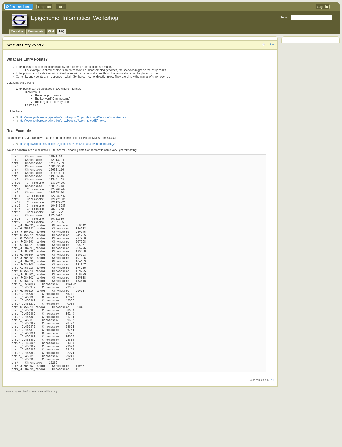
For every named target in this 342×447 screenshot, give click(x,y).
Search (284, 17)
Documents (35, 31)
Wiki (51, 31)
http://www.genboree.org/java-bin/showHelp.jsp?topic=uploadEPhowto (62, 120)
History (270, 44)
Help (61, 7)
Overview (17, 31)
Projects (44, 7)
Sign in (322, 7)
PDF (272, 426)
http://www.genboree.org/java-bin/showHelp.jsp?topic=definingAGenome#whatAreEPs (72, 117)
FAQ (61, 31)
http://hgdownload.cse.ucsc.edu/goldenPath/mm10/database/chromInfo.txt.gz (67, 144)
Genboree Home (20, 7)
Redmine (22, 437)
